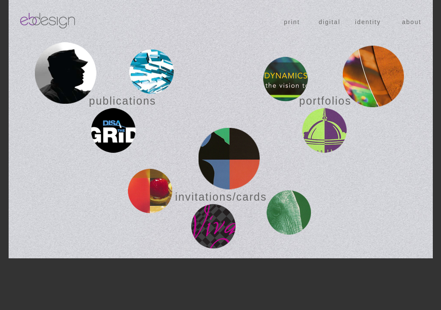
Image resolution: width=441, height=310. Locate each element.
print (292, 22)
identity (368, 22)
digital (330, 22)
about (411, 22)
